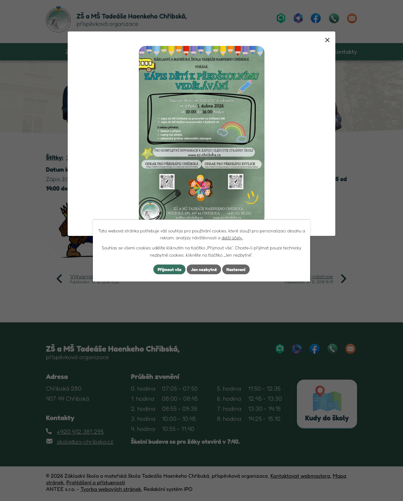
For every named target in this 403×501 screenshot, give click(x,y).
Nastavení (237, 269)
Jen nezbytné (204, 269)
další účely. (232, 237)
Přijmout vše (168, 269)
